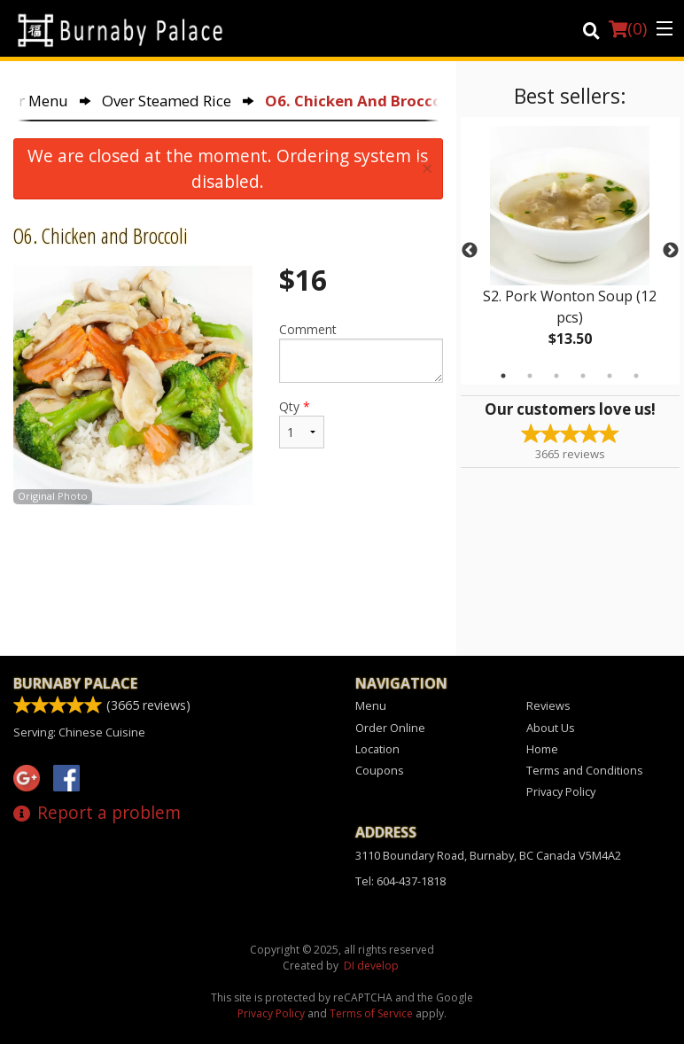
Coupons (379, 770)
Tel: (400, 881)
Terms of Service (371, 1013)
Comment (360, 352)
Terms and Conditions (584, 770)
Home (542, 749)
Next (671, 251)
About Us (550, 728)
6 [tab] (636, 376)
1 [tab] (503, 376)
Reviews (548, 705)
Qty (301, 423)
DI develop (371, 965)
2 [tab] (530, 376)
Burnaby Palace (75, 683)
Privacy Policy (560, 791)
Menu (370, 705)
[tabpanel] (570, 250)
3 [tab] (556, 376)
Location (377, 749)
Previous (469, 251)
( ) (628, 28)
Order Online (390, 728)
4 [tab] (583, 376)
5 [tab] (609, 376)
